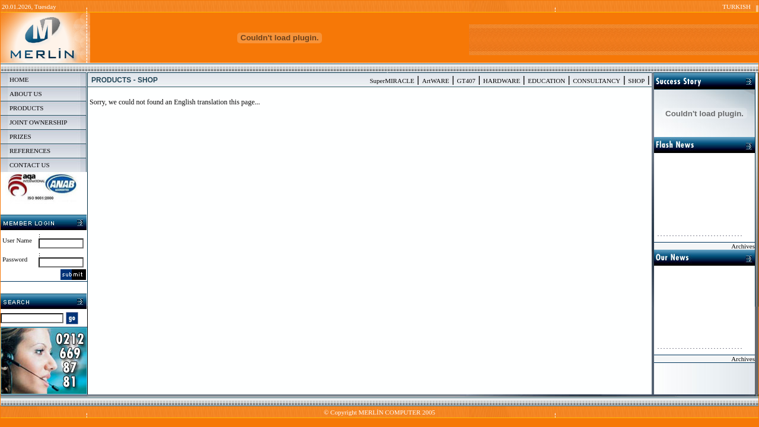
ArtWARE (435, 80)
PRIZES (20, 136)
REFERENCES (29, 150)
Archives (743, 246)
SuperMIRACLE (392, 80)
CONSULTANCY (596, 80)
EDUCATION (546, 80)
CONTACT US (29, 164)
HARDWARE (501, 80)
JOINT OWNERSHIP (38, 122)
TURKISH (736, 6)
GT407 (466, 80)
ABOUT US (25, 93)
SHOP (636, 80)
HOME (18, 79)
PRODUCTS (26, 107)
